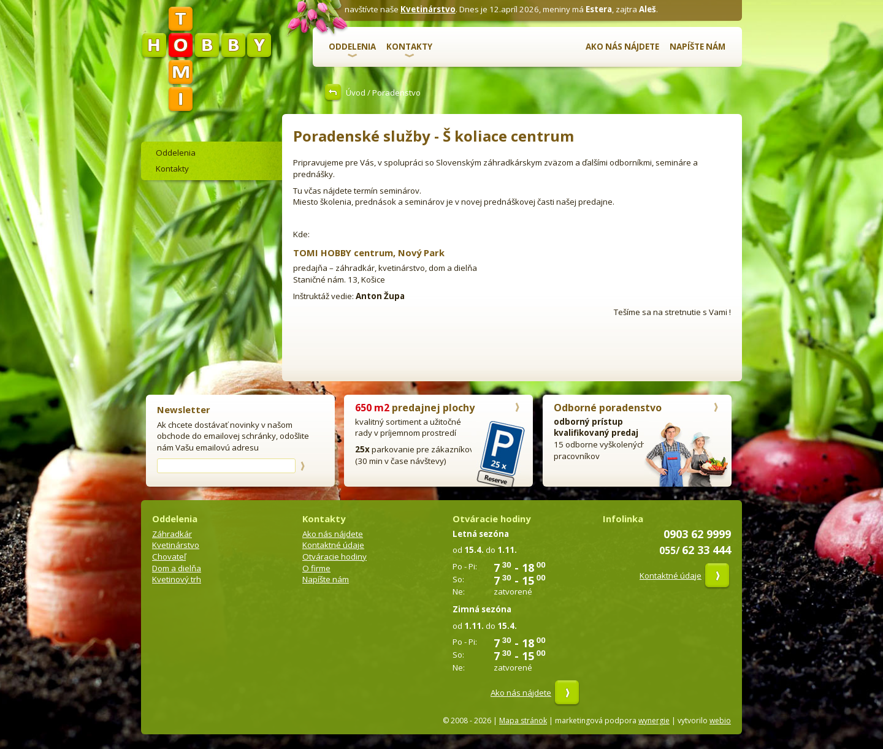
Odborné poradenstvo (608, 407)
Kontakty (409, 46)
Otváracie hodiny (334, 556)
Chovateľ (169, 556)
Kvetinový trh (176, 579)
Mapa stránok (523, 720)
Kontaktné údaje (333, 544)
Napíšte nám (697, 46)
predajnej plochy (415, 407)
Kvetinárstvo (428, 9)
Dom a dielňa (176, 568)
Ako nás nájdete (622, 46)
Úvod (355, 92)
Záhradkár (172, 533)
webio (720, 720)
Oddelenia (352, 46)
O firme (316, 568)
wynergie (654, 720)
